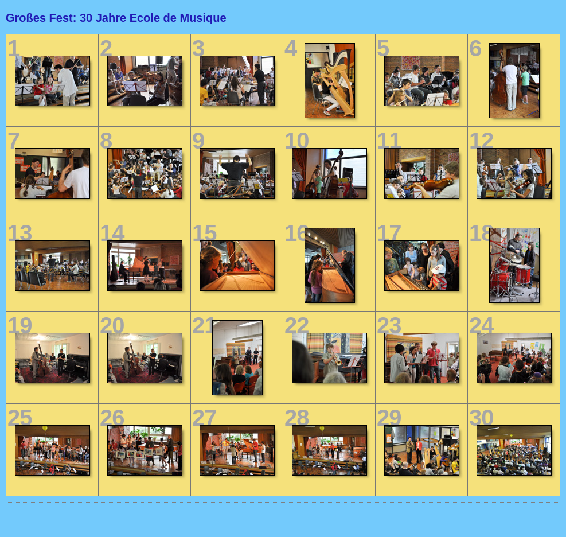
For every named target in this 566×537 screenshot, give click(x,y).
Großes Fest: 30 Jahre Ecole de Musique (116, 17)
